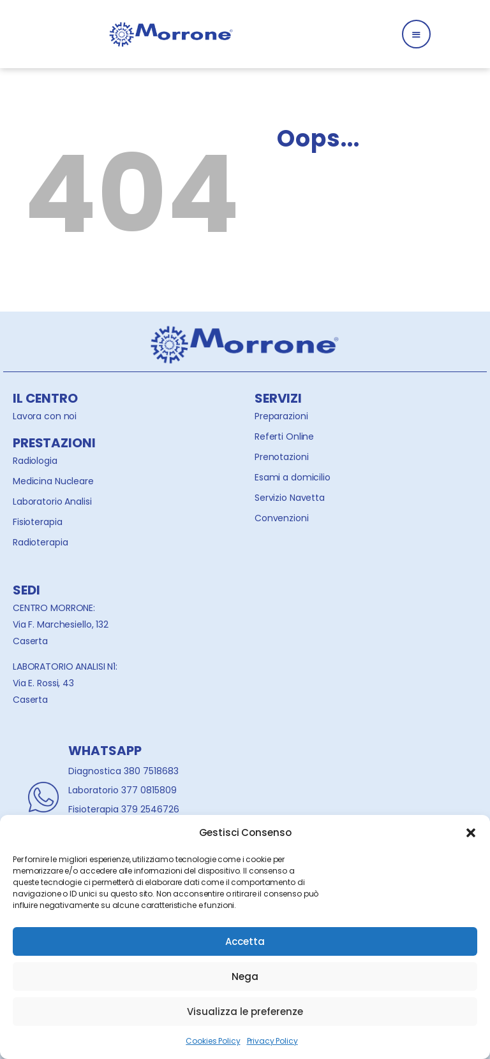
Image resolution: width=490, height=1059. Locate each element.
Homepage (329, 230)
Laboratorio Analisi (52, 501)
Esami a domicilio (292, 477)
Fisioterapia (37, 521)
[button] (470, 832)
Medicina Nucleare (53, 481)
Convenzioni (282, 518)
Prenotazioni (281, 456)
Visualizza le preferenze (245, 1011)
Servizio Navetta (290, 497)
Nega (245, 976)
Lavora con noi (45, 416)
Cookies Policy (213, 1040)
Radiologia (35, 460)
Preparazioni (281, 416)
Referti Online (284, 436)
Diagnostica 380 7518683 (123, 771)
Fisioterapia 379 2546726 (123, 809)
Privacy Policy (272, 1040)
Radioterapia (40, 542)
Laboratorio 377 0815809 (122, 790)
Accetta (245, 941)
